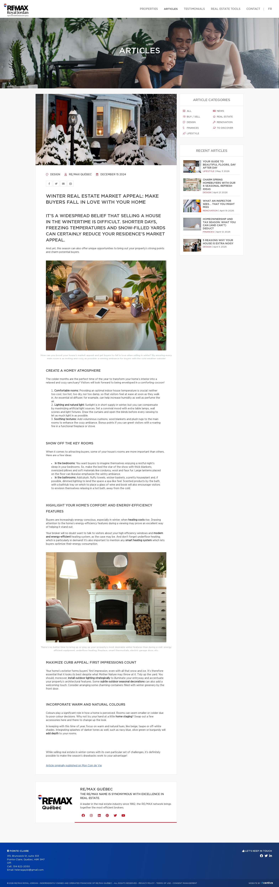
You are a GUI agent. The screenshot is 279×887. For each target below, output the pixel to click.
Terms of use (163, 883)
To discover (223, 128)
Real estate (223, 116)
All (187, 111)
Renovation (223, 122)
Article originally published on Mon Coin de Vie (74, 765)
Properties (149, 9)
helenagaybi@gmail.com (29, 870)
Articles (171, 9)
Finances (191, 128)
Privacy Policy (146, 883)
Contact (253, 9)
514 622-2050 (21, 866)
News (218, 111)
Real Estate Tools (225, 9)
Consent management (185, 883)
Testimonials (194, 9)
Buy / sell (191, 116)
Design (53, 174)
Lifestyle (191, 133)
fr (270, 9)
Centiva (267, 883)
